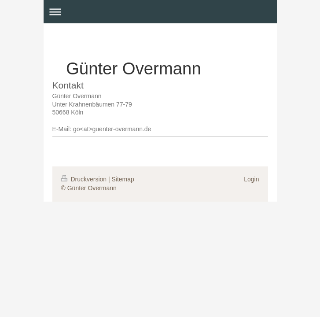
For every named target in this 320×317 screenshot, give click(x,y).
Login (251, 179)
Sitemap (123, 179)
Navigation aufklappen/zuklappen (160, 11)
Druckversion (84, 179)
